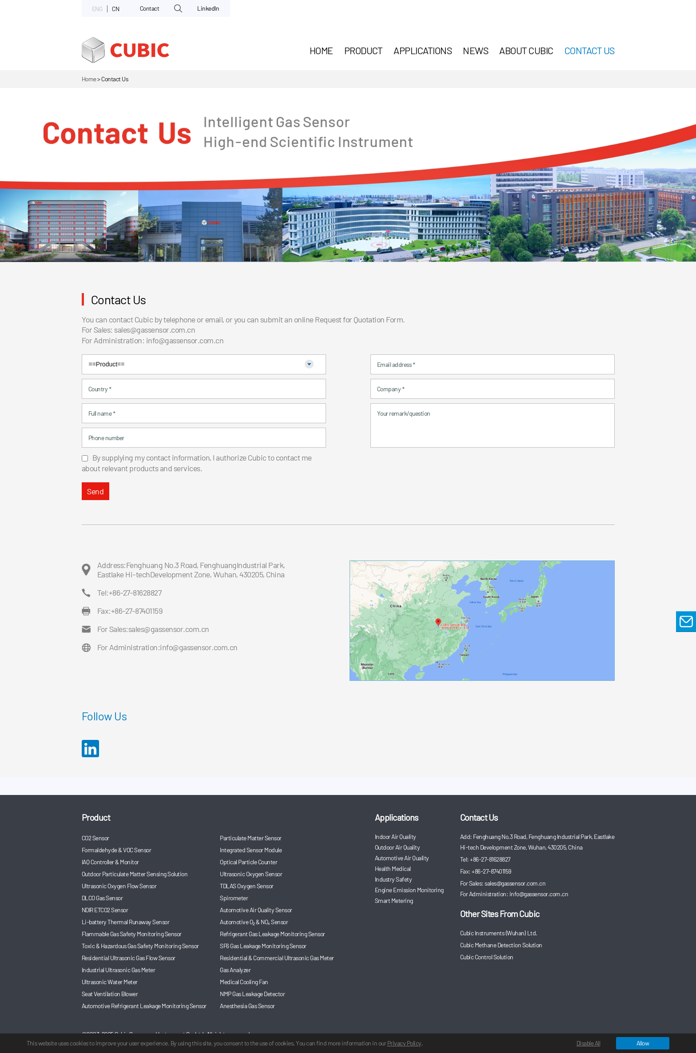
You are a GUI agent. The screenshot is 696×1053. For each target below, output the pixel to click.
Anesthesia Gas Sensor (247, 1005)
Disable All (589, 1043)
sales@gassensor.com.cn (154, 329)
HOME (321, 50)
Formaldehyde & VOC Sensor (116, 850)
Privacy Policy (404, 1043)
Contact (149, 8)
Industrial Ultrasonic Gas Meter (118, 970)
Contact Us (590, 50)
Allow (642, 1043)
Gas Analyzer (235, 970)
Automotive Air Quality (402, 858)
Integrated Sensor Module (251, 850)
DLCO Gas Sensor (102, 898)
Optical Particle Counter (248, 862)
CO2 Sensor (95, 838)
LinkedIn (208, 8)
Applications (423, 50)
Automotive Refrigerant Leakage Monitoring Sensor (144, 1005)
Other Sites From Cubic (500, 913)
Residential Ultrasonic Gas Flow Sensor (128, 958)
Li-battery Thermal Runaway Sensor (126, 922)
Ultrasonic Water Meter (110, 981)
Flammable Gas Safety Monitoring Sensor (132, 934)
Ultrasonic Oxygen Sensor (251, 874)
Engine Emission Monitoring (409, 890)
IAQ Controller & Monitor (110, 862)
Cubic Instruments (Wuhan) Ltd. (498, 933)
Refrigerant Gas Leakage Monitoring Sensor (272, 934)
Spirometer (234, 898)
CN (115, 8)
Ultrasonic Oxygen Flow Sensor (119, 886)
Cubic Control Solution (486, 957)
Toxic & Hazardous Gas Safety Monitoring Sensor (140, 946)
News (475, 50)
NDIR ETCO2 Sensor (105, 910)
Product (363, 50)
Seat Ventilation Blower (110, 993)
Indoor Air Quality (395, 836)
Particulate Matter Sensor (251, 838)
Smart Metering (394, 900)
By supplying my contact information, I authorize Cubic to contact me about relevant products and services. (197, 463)
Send (95, 491)
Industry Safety (393, 879)
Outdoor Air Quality (397, 847)
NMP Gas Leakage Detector (252, 993)
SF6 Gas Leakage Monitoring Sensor (263, 946)
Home (89, 79)
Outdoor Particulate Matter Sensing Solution (135, 874)
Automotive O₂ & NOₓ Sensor (254, 922)
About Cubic (526, 50)
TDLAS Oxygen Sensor (247, 886)
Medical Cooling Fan (244, 981)
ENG (97, 8)
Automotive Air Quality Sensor (256, 910)
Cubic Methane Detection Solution (501, 945)
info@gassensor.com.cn (185, 340)
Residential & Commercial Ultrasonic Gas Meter (277, 958)
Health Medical (393, 868)
